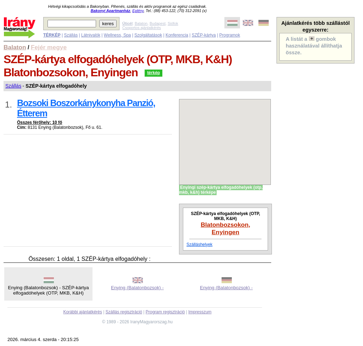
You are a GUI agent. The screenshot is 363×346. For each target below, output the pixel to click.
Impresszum (199, 311)
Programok (229, 35)
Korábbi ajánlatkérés (82, 311)
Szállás (71, 35)
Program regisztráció (165, 311)
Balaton (141, 23)
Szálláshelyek (199, 244)
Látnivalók (90, 35)
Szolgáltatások (148, 35)
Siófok (173, 23)
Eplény (138, 11)
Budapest (158, 23)
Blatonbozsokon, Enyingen (225, 228)
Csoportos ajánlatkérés (141, 28)
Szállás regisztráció (124, 311)
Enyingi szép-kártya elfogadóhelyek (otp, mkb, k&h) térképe (221, 190)
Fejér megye (49, 47)
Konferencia (177, 35)
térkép (153, 72)
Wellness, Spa (117, 35)
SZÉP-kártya (204, 35)
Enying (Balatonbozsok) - (137, 287)
